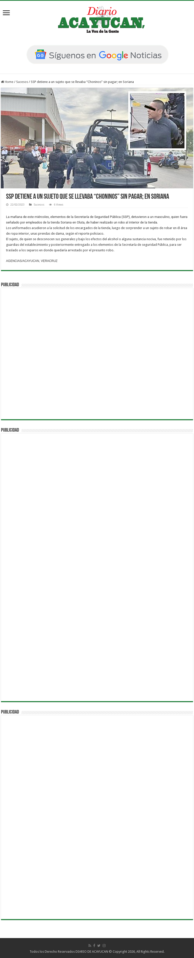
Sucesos (22, 82)
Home (7, 82)
